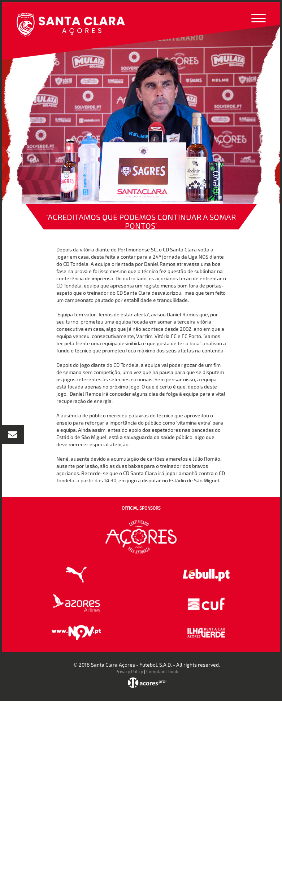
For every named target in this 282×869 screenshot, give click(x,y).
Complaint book (162, 671)
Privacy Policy (129, 671)
